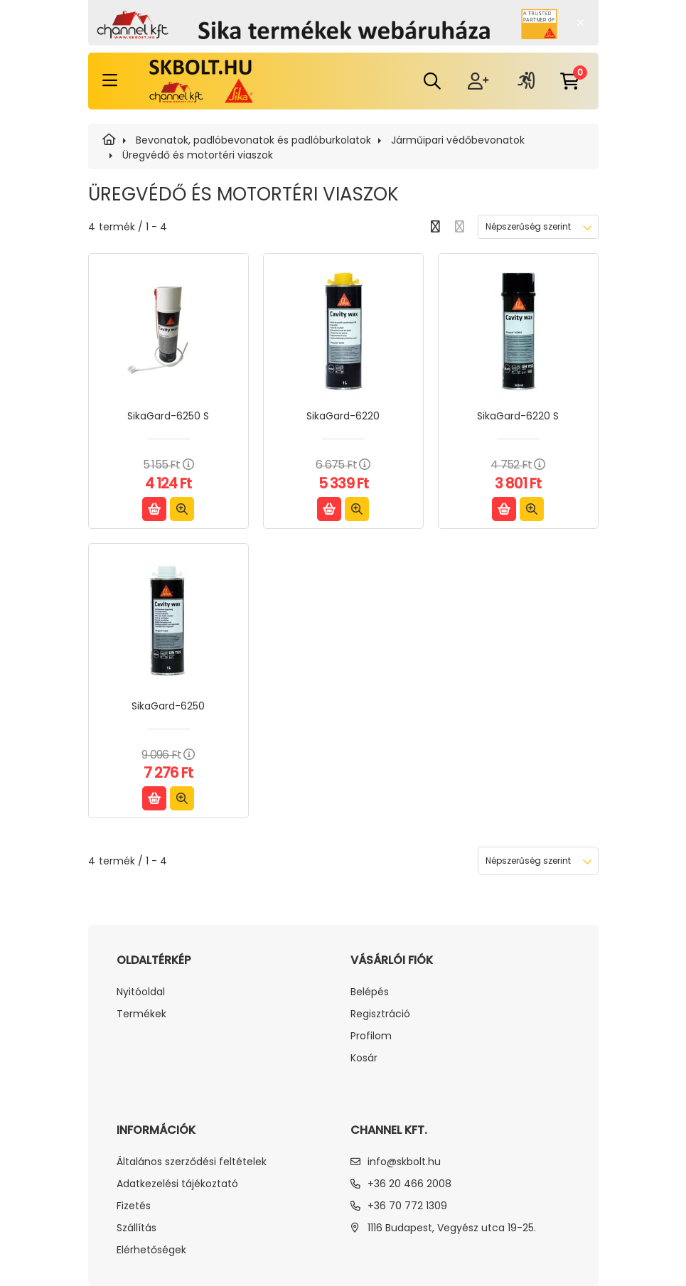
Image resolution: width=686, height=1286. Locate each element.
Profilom (371, 1036)
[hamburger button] (109, 81)
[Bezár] (580, 22)
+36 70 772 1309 (407, 1206)
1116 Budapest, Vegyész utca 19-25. (452, 1228)
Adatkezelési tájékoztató (177, 1184)
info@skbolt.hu (404, 1161)
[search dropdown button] (432, 81)
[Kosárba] (154, 509)
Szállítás (136, 1228)
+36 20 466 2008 (409, 1184)
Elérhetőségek (151, 1250)
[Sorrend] (538, 227)
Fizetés (134, 1206)
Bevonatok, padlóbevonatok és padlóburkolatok (253, 140)
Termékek (141, 1014)
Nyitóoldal (141, 992)
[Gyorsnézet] (182, 509)
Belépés (369, 992)
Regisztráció (380, 1014)
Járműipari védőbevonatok (458, 140)
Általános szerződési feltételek (192, 1162)
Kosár (363, 1058)
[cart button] (570, 81)
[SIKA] (109, 140)
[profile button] (526, 81)
